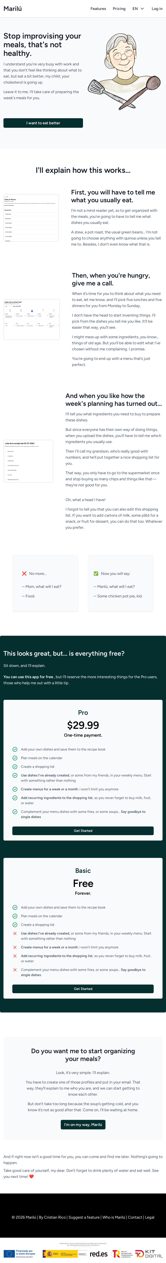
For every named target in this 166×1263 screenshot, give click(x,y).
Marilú (12, 9)
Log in (157, 8)
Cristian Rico (55, 1217)
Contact (135, 1217)
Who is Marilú (114, 1217)
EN (138, 8)
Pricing (119, 8)
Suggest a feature (85, 1217)
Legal (149, 1217)
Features (98, 8)
